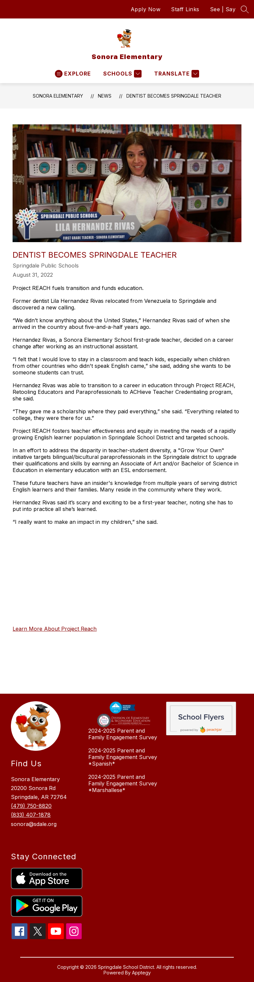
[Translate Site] (175, 74)
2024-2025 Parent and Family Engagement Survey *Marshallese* (122, 783)
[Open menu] (73, 74)
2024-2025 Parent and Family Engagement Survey (122, 734)
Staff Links (185, 9)
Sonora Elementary (58, 96)
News (104, 96)
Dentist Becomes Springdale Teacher (173, 96)
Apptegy (141, 972)
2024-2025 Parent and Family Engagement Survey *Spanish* (122, 757)
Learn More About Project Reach (55, 628)
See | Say (223, 9)
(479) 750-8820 (31, 806)
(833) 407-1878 (31, 814)
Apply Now (146, 9)
